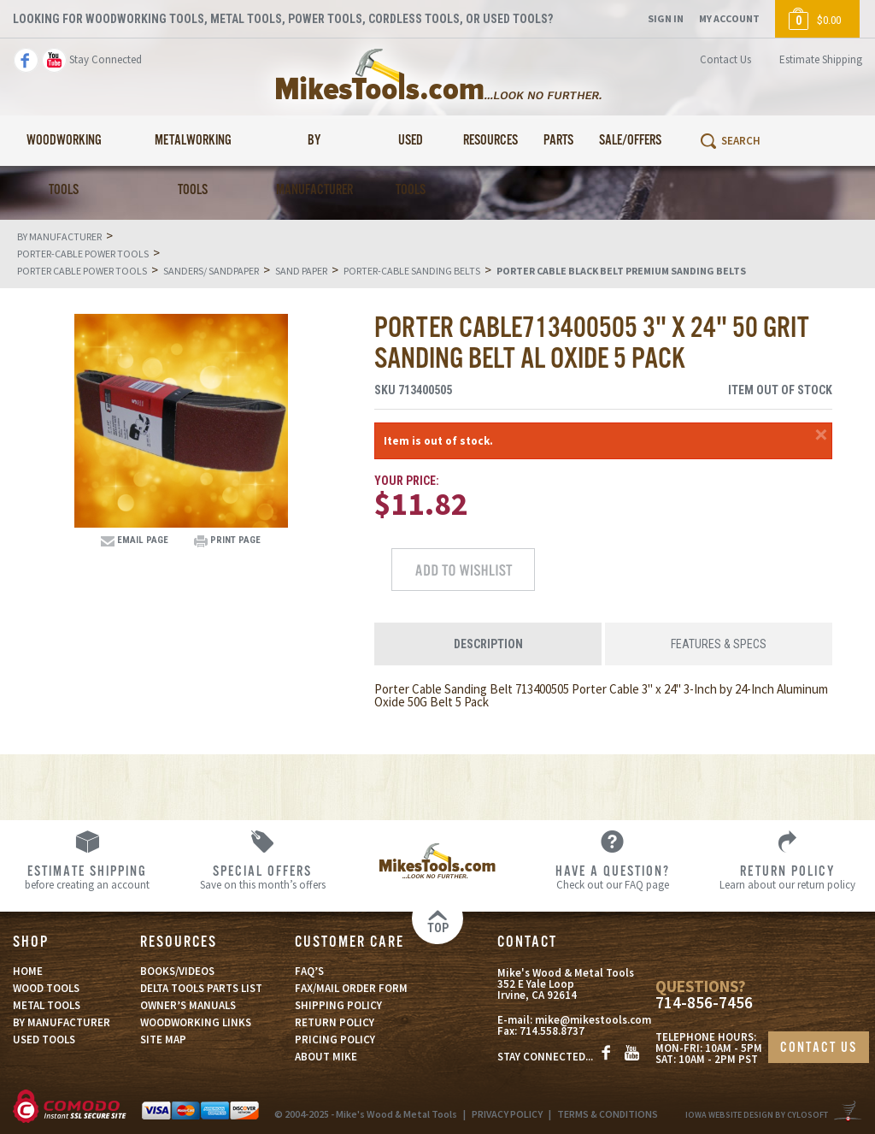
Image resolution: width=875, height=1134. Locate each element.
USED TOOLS (44, 1039)
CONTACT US (818, 1048)
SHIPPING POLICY (338, 1005)
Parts (558, 141)
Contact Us (725, 59)
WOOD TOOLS (46, 988)
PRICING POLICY (335, 1039)
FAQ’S (309, 971)
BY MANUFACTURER (61, 1022)
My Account (729, 18)
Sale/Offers (630, 141)
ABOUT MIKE (326, 1056)
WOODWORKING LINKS (195, 1022)
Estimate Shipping (820, 59)
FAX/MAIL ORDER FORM (351, 988)
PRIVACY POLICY (507, 1113)
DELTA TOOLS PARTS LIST (201, 988)
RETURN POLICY (334, 1022)
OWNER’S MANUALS (188, 1005)
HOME (28, 971)
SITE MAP (163, 1039)
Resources (490, 141)
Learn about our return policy (787, 876)
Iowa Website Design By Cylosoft (756, 1114)
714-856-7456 (704, 1003)
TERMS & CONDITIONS (607, 1113)
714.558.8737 (552, 1031)
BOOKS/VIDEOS (177, 971)
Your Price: (406, 480)
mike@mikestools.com (593, 1019)
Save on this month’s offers (262, 876)
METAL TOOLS (46, 1005)
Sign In (666, 18)
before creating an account (87, 876)
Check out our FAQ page (612, 876)
